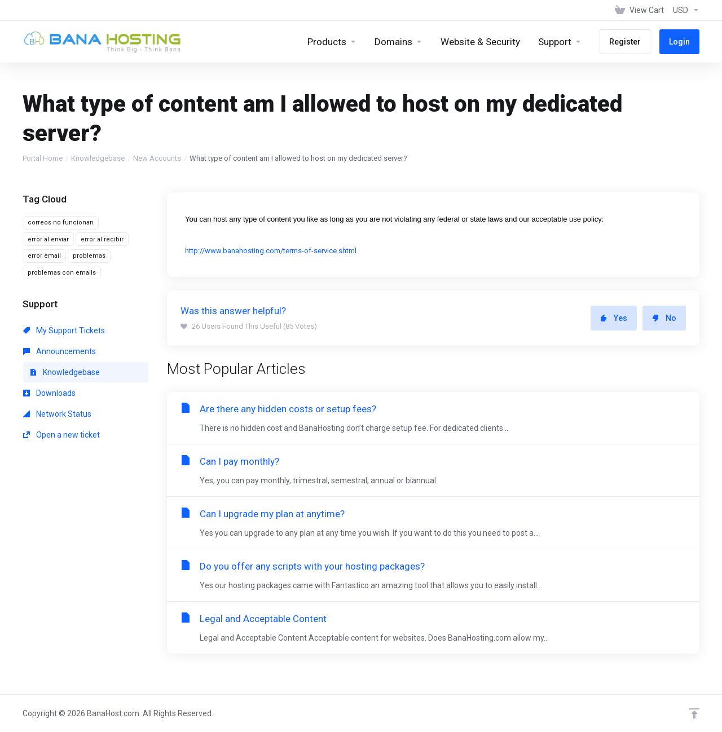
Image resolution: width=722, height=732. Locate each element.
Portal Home (43, 158)
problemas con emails (62, 272)
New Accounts (157, 158)
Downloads (49, 393)
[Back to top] (694, 713)
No (664, 318)
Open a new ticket (61, 434)
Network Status (57, 413)
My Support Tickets (64, 330)
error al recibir (102, 239)
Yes (613, 318)
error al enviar (48, 239)
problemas (89, 255)
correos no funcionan (61, 222)
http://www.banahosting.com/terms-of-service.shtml (270, 250)
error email (44, 255)
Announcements (59, 351)
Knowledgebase (98, 158)
